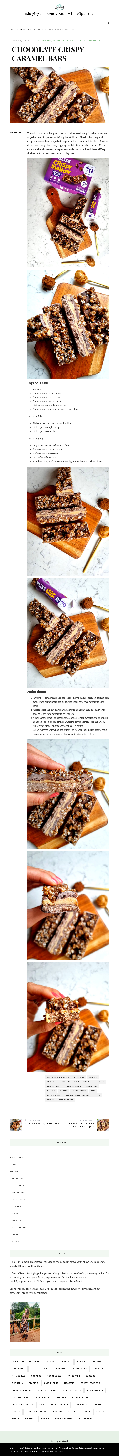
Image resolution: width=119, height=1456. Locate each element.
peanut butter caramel (77, 1095)
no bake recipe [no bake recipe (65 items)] (81, 1397)
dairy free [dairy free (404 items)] (73, 1376)
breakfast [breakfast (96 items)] (18, 1369)
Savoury (16, 1221)
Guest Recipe (59, 41)
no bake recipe (79, 1091)
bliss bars (79, 1077)
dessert (66, 1082)
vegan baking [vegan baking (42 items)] (64, 1419)
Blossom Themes (31, 1451)
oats (93, 1091)
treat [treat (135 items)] (15, 1419)
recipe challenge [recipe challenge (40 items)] (36, 1412)
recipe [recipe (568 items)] (16, 1412)
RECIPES (81, 41)
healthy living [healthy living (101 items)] (47, 1390)
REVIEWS (14, 1242)
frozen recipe (74, 1086)
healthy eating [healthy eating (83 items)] (22, 1390)
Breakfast (17, 1179)
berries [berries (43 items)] (97, 1362)
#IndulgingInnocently (58, 1077)
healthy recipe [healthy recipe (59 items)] (72, 1390)
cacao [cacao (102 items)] (34, 1369)
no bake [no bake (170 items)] (61, 1397)
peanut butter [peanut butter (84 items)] (59, 1405)
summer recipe (66, 1100)
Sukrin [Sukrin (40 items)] (86, 1412)
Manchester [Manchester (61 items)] (43, 1397)
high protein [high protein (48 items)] (95, 1390)
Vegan (15, 1235)
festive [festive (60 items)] (33, 1383)
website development (84, 1288)
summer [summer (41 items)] (100, 1412)
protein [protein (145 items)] (99, 1405)
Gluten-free (44, 41)
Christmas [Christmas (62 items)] (18, 1376)
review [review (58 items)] (57, 1412)
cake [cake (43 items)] (47, 1369)
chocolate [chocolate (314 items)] (99, 1369)
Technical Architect (46, 1288)
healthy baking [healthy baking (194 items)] (90, 1383)
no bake (63, 1091)
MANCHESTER (17, 1157)
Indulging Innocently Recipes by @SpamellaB (59, 13)
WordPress (57, 1451)
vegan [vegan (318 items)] (45, 1419)
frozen (100, 1082)
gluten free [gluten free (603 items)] (51, 1383)
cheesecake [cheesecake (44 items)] (80, 1369)
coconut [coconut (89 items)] (36, 1376)
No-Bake (16, 1214)
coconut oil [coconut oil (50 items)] (54, 1376)
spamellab (15, 133)
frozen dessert (55, 1086)
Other (13, 1165)
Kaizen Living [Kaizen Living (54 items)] (21, 1397)
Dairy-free (18, 1186)
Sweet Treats (93, 41)
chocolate (52, 1082)
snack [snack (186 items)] (72, 1412)
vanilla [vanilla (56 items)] (30, 1419)
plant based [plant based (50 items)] (81, 1405)
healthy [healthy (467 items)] (69, 1383)
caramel (93, 1077)
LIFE (12, 1150)
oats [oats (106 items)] (42, 1405)
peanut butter (54, 1095)
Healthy (71, 41)
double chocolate (83, 1082)
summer (51, 1100)
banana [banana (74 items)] (82, 1362)
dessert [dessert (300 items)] (90, 1376)
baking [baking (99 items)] (66, 1362)
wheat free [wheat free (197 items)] (85, 1419)
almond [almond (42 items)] (51, 1362)
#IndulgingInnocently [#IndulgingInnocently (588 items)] (26, 1362)
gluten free (91, 1086)
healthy (51, 1091)
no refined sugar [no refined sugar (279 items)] (22, 1405)
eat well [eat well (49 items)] (17, 1383)
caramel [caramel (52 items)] (61, 1369)
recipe (96, 1095)
